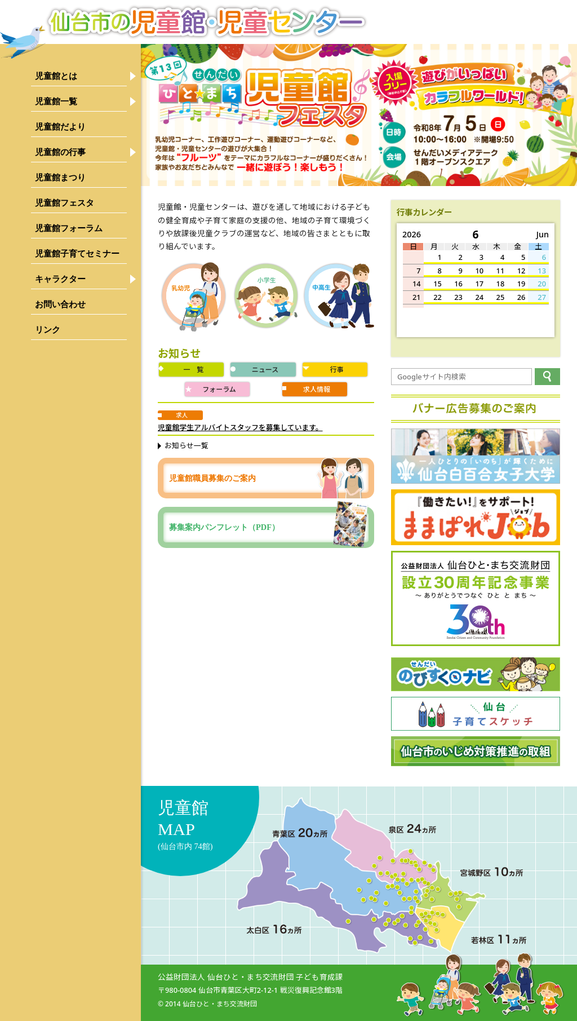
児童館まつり (60, 177)
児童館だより (60, 126)
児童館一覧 (56, 101)
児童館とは (56, 76)
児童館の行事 (60, 152)
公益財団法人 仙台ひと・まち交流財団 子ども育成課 (250, 976)
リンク (47, 329)
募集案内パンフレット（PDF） (269, 527)
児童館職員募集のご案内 (212, 478)
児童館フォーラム (69, 228)
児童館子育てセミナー (77, 253)
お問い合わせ (60, 304)
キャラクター (60, 279)
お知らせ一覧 (186, 445)
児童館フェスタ (64, 202)
